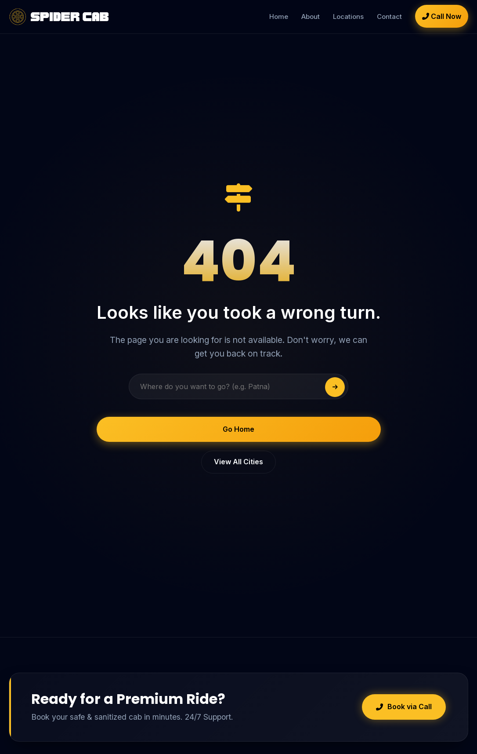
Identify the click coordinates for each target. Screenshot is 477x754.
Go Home (238, 429)
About (310, 16)
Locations (348, 16)
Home (278, 16)
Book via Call (404, 706)
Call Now (441, 16)
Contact (389, 16)
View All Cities (238, 461)
